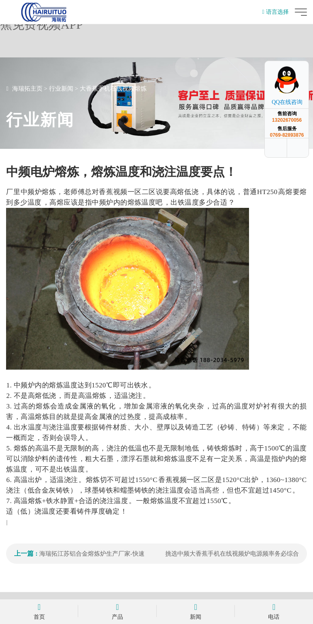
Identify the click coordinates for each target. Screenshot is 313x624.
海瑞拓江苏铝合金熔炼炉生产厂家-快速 (92, 553)
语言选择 (275, 12)
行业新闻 (61, 88)
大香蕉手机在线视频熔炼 (113, 88)
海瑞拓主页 (27, 88)
